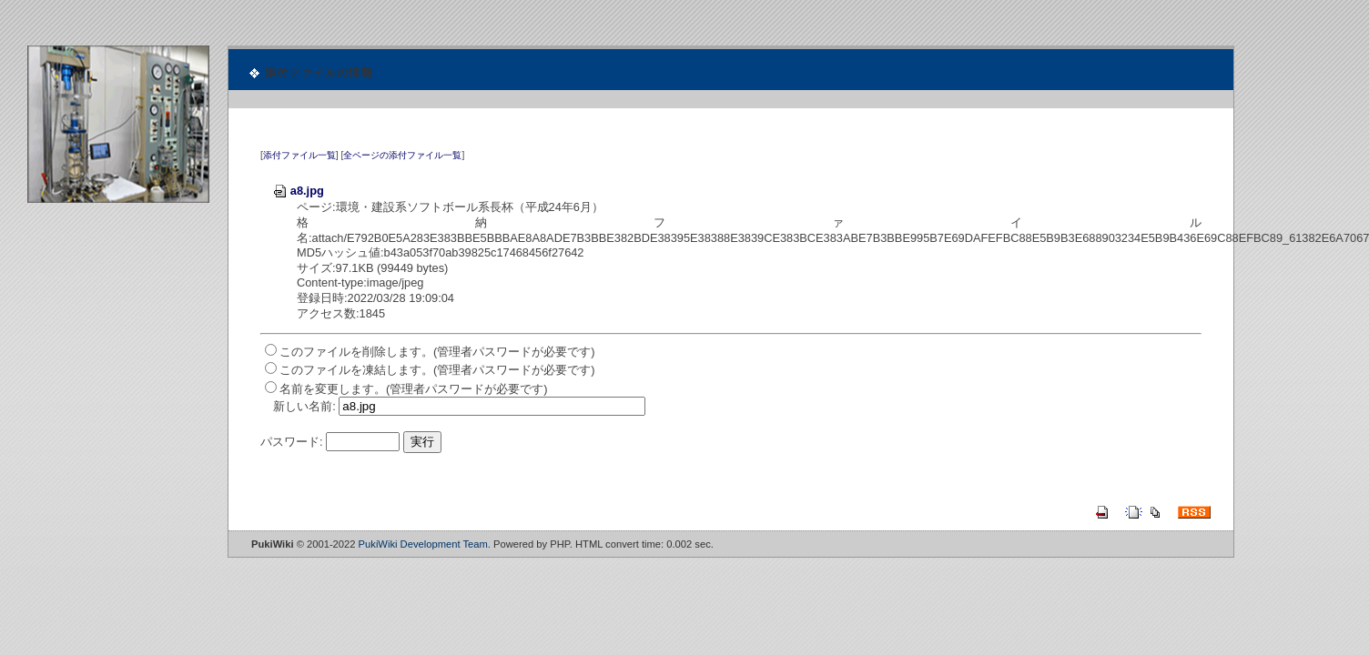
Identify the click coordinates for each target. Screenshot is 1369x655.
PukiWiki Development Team (423, 544)
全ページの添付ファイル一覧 (402, 155)
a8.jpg (298, 190)
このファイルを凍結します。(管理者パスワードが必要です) (437, 370)
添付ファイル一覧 (299, 155)
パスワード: (291, 441)
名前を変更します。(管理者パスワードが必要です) (413, 389)
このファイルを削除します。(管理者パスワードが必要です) (437, 351)
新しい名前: (304, 406)
